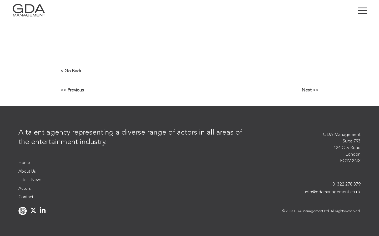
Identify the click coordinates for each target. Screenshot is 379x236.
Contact (25, 197)
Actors (24, 189)
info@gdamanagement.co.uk (333, 192)
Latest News (30, 180)
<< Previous (72, 90)
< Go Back (71, 71)
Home (24, 163)
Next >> (310, 90)
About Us (27, 172)
